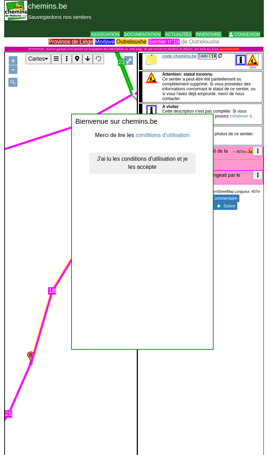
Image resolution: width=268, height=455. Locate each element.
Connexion (244, 34)
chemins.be (47, 6)
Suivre (225, 206)
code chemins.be (179, 56)
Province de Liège (71, 42)
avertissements (229, 49)
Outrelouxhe (131, 42)
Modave (105, 42)
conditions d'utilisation (163, 135)
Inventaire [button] (208, 34)
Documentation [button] (142, 34)
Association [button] (105, 34)
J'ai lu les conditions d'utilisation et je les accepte (142, 163)
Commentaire (220, 198)
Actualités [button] (178, 34)
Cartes (38, 59)
